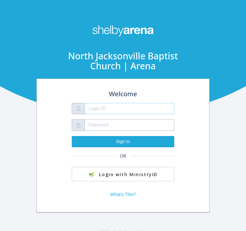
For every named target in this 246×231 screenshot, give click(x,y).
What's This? (123, 194)
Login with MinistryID (123, 174)
